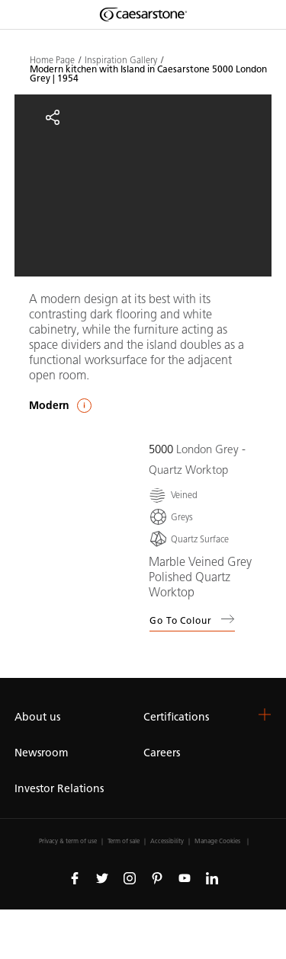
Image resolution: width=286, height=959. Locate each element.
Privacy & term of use (68, 841)
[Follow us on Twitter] (102, 877)
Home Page (52, 60)
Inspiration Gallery (121, 60)
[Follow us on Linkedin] (212, 877)
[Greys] (171, 517)
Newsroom (41, 752)
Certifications (176, 717)
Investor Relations (59, 788)
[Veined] (173, 495)
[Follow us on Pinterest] (157, 877)
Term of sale (124, 841)
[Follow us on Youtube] (184, 877)
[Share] (52, 117)
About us (37, 717)
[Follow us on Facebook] (75, 877)
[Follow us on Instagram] (130, 877)
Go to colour (192, 619)
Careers (161, 752)
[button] (265, 714)
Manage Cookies (217, 841)
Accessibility (167, 841)
